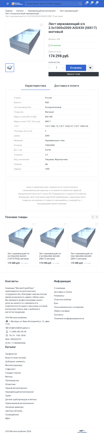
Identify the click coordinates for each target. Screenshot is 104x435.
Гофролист (10, 369)
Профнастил (11, 354)
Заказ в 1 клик (73, 74)
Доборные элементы (15, 361)
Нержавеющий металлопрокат (19, 392)
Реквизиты (59, 296)
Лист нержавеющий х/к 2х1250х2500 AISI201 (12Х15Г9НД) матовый (19, 256)
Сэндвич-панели (13, 373)
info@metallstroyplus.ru (19, 328)
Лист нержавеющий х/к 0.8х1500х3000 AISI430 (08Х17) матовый (82, 256)
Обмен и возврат (62, 311)
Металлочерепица (13, 365)
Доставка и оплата (63, 292)
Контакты (58, 315)
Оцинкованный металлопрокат (19, 403)
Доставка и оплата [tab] (66, 85)
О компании (59, 288)
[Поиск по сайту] (51, 3)
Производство (12, 380)
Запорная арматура (14, 407)
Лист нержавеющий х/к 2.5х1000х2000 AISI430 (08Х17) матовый (50, 256)
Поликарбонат (12, 414)
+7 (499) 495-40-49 (17, 331)
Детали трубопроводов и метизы (21, 399)
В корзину (76, 67)
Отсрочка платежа (62, 299)
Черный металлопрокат (16, 388)
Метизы (9, 376)
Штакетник (10, 384)
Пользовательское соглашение (69, 307)
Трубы (8, 395)
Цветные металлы (13, 411)
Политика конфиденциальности (69, 318)
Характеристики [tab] (35, 85)
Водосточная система (15, 357)
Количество (54, 62)
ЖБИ (7, 418)
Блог (56, 303)
